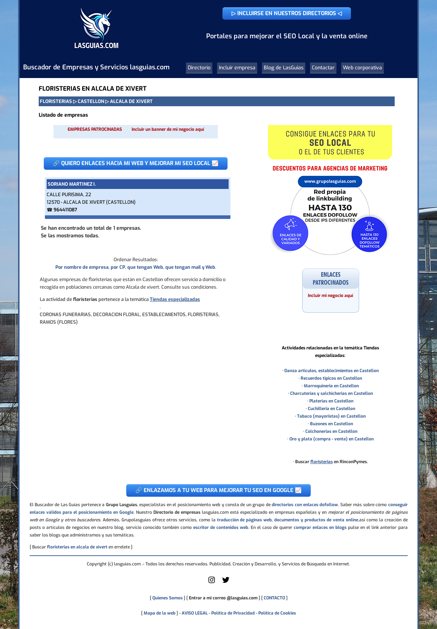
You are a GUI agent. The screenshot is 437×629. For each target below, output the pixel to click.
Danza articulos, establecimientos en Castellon (331, 371)
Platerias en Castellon (331, 401)
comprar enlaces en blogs (320, 527)
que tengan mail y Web (190, 267)
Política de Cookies (277, 613)
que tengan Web (145, 267)
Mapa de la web (159, 613)
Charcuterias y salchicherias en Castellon (331, 393)
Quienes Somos (167, 598)
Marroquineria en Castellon (331, 386)
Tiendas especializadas (175, 299)
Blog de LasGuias (284, 67)
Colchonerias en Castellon (331, 431)
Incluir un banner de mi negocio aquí (168, 129)
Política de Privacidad (233, 613)
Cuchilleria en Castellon (331, 409)
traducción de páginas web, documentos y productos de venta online (287, 520)
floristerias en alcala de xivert (77, 547)
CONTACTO (274, 598)
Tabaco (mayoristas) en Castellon (331, 416)
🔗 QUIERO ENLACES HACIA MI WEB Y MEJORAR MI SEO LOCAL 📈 (135, 163)
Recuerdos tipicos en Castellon (331, 378)
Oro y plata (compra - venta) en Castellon (331, 439)
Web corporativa (362, 67)
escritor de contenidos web (220, 527)
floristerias (321, 462)
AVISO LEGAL (195, 613)
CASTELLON (91, 101)
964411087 (65, 210)
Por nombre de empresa (82, 267)
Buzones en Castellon (331, 424)
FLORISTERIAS (56, 101)
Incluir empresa (237, 67)
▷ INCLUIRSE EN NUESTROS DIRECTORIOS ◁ (287, 13)
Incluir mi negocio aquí (330, 295)
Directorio (199, 67)
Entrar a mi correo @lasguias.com (223, 598)
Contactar (323, 67)
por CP (118, 267)
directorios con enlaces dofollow (305, 505)
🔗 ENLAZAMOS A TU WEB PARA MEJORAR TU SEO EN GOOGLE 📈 (218, 490)
